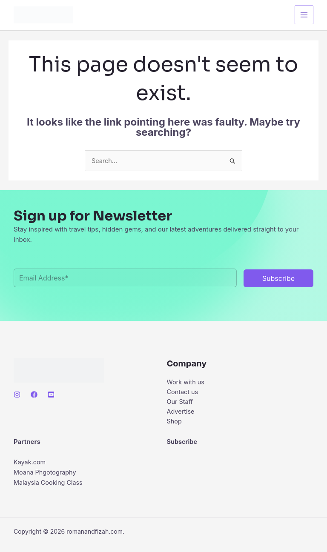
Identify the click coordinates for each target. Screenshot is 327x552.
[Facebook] (34, 395)
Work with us (186, 382)
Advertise (181, 413)
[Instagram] (17, 395)
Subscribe (182, 444)
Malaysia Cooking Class (49, 485)
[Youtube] (51, 395)
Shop (175, 423)
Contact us (183, 393)
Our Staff (180, 403)
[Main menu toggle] (304, 15)
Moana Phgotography (46, 475)
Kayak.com (30, 464)
